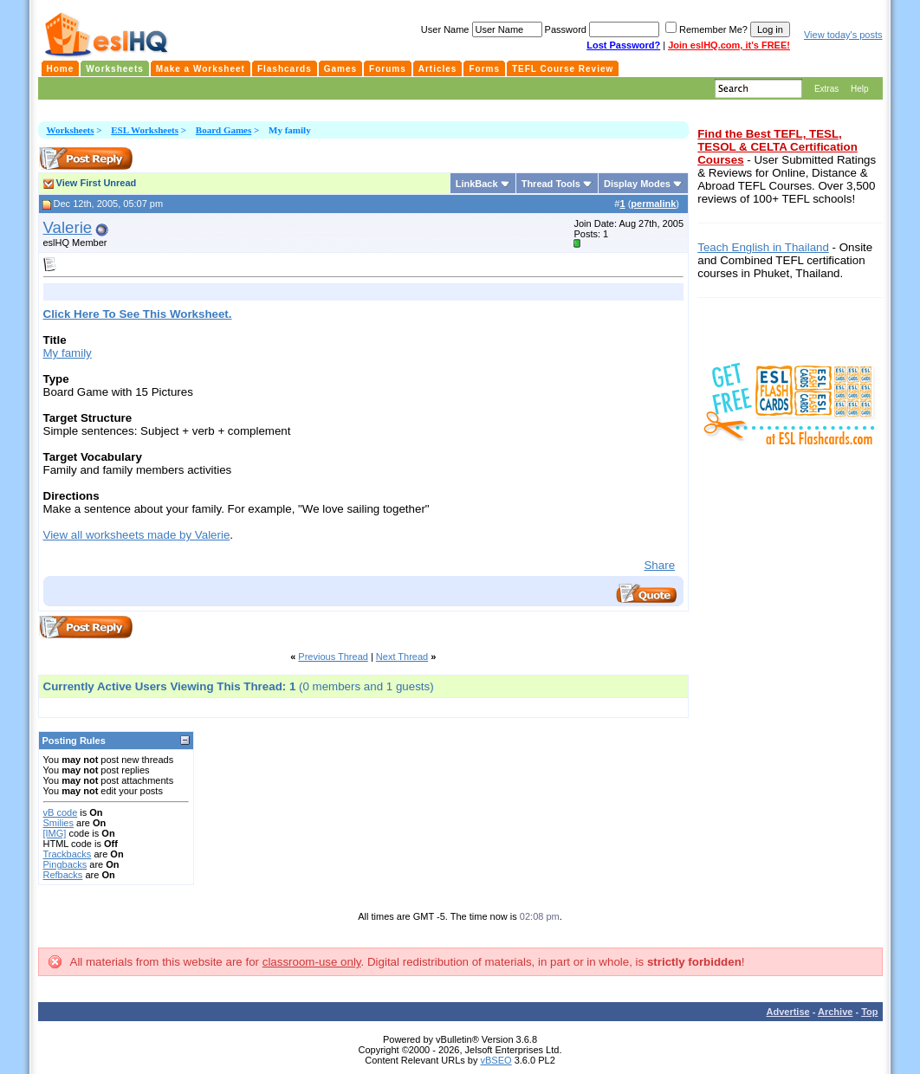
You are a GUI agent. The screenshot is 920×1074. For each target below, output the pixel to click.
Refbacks (63, 875)
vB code (60, 812)
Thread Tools (551, 183)
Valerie (68, 227)
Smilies (58, 823)
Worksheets (70, 130)
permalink (653, 203)
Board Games (223, 130)
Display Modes (637, 183)
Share (659, 565)
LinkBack (477, 183)
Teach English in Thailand (763, 247)
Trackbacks (67, 854)
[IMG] (55, 833)
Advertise (788, 1011)
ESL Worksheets (144, 130)
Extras (826, 89)
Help (860, 89)
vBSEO (496, 1060)
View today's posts (843, 34)
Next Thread (402, 656)
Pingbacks (65, 864)
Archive (835, 1011)
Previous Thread (333, 656)
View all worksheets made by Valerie (136, 534)
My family (67, 352)
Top (869, 1011)
